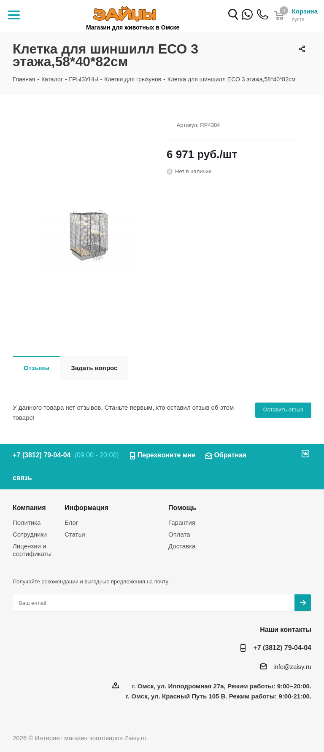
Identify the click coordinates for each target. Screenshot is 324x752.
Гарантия (181, 522)
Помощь (182, 507)
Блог (71, 522)
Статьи (75, 534)
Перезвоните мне (167, 455)
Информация (86, 507)
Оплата (179, 534)
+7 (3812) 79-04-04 (41, 455)
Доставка (181, 546)
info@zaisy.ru (292, 666)
